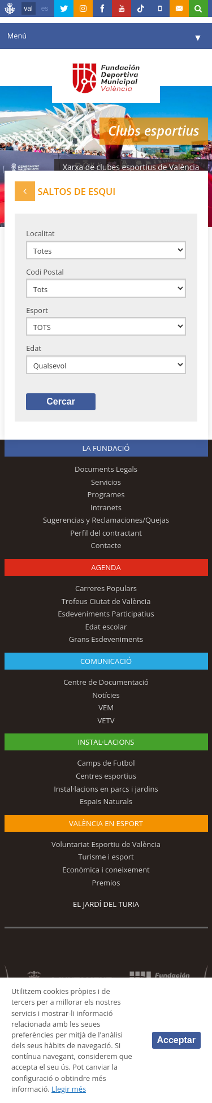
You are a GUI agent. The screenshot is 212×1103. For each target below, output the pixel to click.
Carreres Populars (106, 588)
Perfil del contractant (106, 533)
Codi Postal (45, 272)
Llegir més (68, 1089)
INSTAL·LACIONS (106, 742)
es (45, 8)
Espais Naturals (106, 801)
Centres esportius (106, 776)
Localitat (40, 233)
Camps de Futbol (106, 763)
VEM (106, 707)
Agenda (105, 567)
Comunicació (106, 661)
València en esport (106, 823)
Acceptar (176, 1040)
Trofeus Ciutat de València (106, 601)
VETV (106, 720)
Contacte (106, 545)
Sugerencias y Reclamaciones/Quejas (106, 520)
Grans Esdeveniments (106, 639)
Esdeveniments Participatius (106, 614)
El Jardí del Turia (106, 904)
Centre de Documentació (106, 682)
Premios (106, 883)
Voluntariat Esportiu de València (106, 844)
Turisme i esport (106, 857)
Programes (105, 494)
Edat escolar (106, 627)
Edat (33, 348)
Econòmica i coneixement (106, 870)
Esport (37, 310)
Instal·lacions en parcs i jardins (106, 789)
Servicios (106, 482)
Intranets (106, 507)
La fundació (106, 448)
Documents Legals (106, 469)
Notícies (106, 695)
